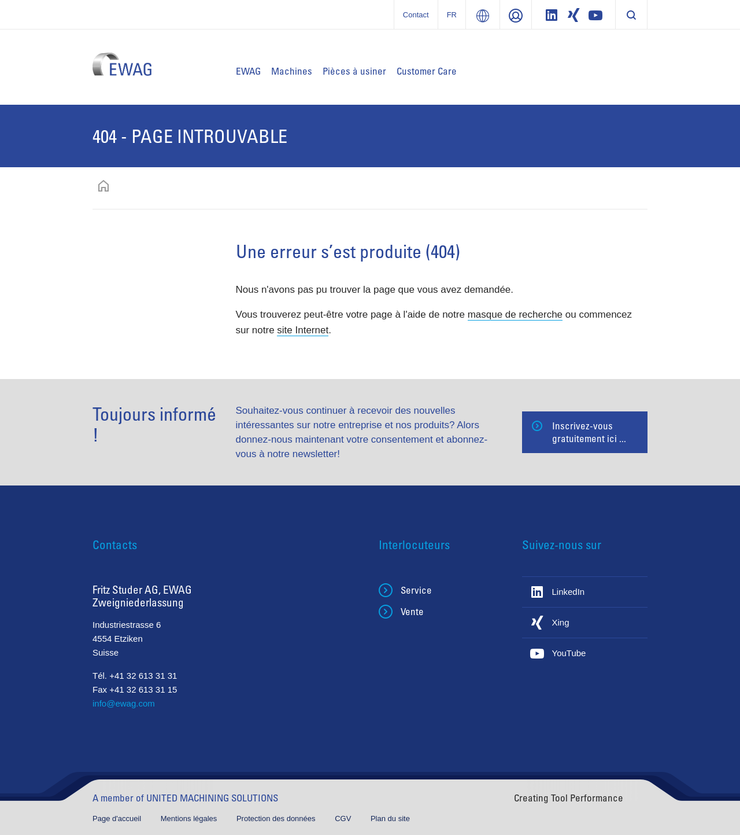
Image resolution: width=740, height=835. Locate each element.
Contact (416, 14)
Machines (291, 71)
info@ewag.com (123, 703)
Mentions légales (190, 818)
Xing (560, 622)
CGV (344, 818)
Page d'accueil (117, 818)
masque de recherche (515, 314)
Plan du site (390, 818)
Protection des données (276, 818)
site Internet (302, 330)
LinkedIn (568, 592)
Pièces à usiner (354, 71)
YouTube (569, 653)
